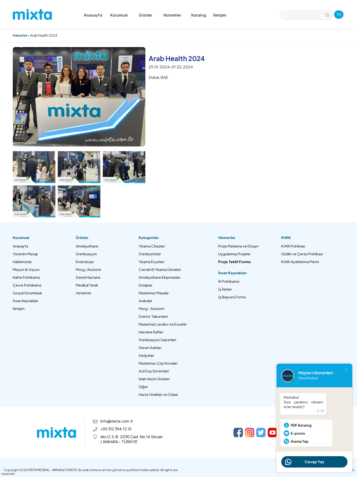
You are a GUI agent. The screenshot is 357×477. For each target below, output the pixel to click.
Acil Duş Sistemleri (154, 371)
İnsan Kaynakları (25, 300)
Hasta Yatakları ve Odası (158, 394)
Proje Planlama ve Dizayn (238, 246)
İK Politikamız (229, 281)
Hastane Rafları (151, 332)
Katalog (198, 15)
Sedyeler (146, 355)
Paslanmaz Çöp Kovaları (158, 363)
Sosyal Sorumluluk (27, 293)
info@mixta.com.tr (116, 421)
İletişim (219, 15)
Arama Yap (299, 441)
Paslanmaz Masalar (154, 293)
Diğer (143, 386)
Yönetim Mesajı (25, 254)
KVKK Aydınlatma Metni (300, 261)
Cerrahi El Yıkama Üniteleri (160, 269)
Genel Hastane (88, 277)
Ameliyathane (87, 246)
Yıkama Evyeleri (151, 261)
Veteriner (83, 293)
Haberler (20, 35)
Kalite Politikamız (26, 277)
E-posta (298, 433)
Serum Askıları (150, 347)
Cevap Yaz (314, 461)
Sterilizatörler (150, 254)
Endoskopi (85, 261)
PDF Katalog (301, 425)
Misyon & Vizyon (26, 269)
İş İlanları (225, 289)
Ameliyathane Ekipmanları (159, 277)
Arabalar (145, 300)
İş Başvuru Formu (232, 297)
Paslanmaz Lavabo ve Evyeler (163, 324)
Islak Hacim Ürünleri (154, 378)
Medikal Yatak (87, 285)
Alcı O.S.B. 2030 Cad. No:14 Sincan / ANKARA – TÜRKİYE (131, 439)
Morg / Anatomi (88, 269)
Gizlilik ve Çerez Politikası (302, 254)
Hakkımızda (22, 261)
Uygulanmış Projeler (234, 254)
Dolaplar (145, 285)
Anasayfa (93, 15)
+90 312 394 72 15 (115, 428)
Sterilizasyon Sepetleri (157, 339)
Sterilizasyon (86, 254)
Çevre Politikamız (27, 285)
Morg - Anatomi (151, 308)
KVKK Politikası (293, 246)
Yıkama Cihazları (152, 246)
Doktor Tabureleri (153, 316)
